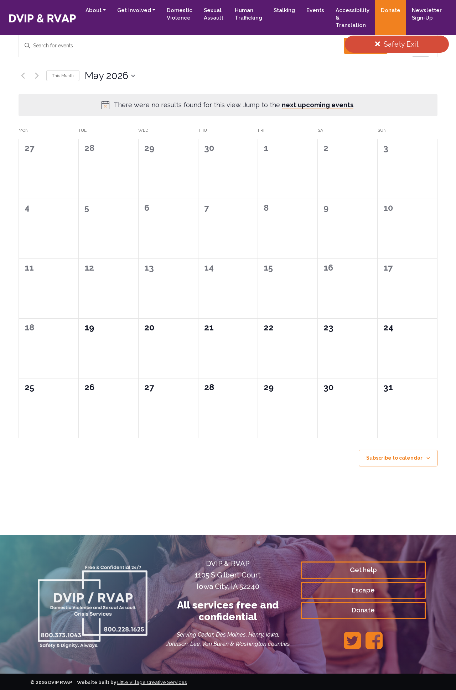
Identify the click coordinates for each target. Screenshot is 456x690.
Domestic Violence (179, 14)
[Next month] (36, 76)
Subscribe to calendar (394, 458)
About (94, 10)
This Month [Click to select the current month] (63, 75)
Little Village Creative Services (152, 682)
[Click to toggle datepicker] (110, 76)
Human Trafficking (248, 14)
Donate (390, 10)
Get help (363, 570)
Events (315, 10)
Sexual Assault (213, 14)
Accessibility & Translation (352, 17)
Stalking (284, 10)
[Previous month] (23, 76)
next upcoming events (317, 105)
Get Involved (134, 10)
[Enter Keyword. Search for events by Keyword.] (181, 46)
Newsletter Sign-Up (427, 14)
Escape (363, 590)
